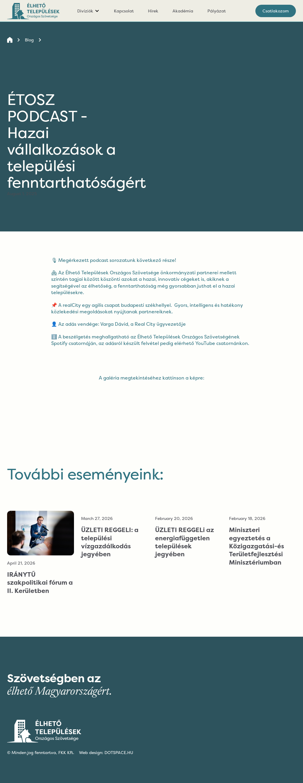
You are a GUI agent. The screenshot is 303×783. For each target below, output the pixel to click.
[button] (88, 11)
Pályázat (216, 11)
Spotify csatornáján (73, 343)
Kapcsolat (124, 11)
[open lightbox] (151, 383)
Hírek (153, 11)
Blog (29, 40)
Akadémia (183, 11)
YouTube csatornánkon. (222, 343)
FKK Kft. (66, 752)
